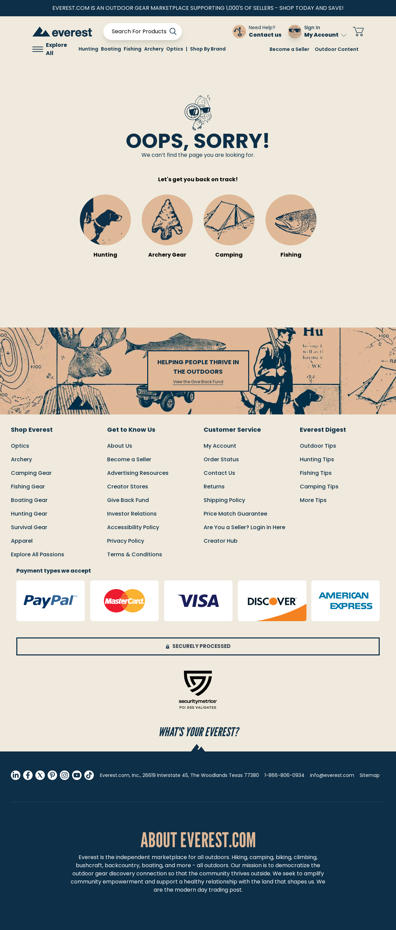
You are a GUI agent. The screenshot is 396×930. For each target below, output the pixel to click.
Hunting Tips (317, 459)
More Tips (313, 500)
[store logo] (62, 31)
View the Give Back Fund (198, 382)
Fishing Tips (316, 473)
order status (221, 459)
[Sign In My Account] (317, 31)
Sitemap (370, 775)
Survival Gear (29, 527)
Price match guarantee (235, 514)
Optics (20, 446)
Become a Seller (289, 49)
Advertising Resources (138, 473)
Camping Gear (31, 473)
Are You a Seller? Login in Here (244, 527)
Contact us (219, 473)
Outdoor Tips (318, 446)
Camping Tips (319, 486)
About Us (119, 446)
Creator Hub (221, 541)
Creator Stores (127, 486)
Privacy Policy (125, 541)
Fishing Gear (28, 486)
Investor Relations (132, 514)
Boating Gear (29, 500)
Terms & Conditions (134, 554)
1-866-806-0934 (284, 775)
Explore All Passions (37, 554)
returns (214, 486)
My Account (325, 35)
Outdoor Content (337, 49)
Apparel (22, 541)
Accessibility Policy (133, 527)
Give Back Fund (128, 500)
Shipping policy (224, 500)
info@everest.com (332, 775)
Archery (21, 459)
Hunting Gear (29, 514)
